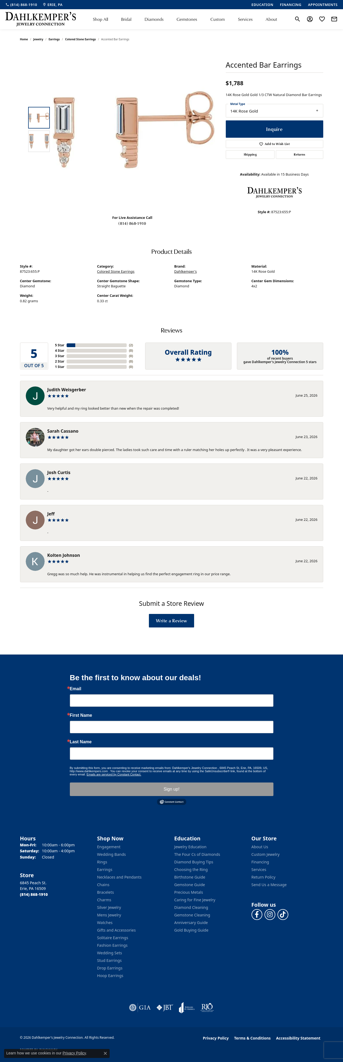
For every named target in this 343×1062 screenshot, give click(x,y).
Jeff (51, 514)
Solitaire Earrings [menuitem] (112, 937)
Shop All (100, 19)
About (271, 19)
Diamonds (154, 19)
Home (24, 39)
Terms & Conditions (252, 1038)
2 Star (59, 361)
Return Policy (263, 877)
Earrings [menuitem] (104, 869)
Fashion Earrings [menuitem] (112, 945)
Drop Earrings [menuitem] (110, 968)
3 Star (59, 356)
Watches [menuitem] (105, 922)
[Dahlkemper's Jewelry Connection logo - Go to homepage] (41, 19)
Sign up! (171, 789)
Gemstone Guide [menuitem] (189, 884)
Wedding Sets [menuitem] (109, 952)
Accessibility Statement (298, 1038)
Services (245, 19)
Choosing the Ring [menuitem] (191, 869)
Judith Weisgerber (66, 390)
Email (75, 689)
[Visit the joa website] (187, 1007)
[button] (297, 19)
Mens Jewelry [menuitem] (109, 915)
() (131, 345)
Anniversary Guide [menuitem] (191, 922)
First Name (81, 715)
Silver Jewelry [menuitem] (109, 907)
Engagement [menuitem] (108, 846)
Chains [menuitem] (103, 884)
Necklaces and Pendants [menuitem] (119, 877)
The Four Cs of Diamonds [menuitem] (197, 854)
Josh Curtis (58, 472)
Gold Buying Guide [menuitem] (191, 930)
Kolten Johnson (63, 555)
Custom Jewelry (265, 854)
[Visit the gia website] (140, 1007)
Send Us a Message (269, 884)
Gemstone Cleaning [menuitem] (192, 915)
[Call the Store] (34, 894)
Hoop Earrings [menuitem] (110, 975)
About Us (259, 846)
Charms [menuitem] (104, 899)
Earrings (54, 39)
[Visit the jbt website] (165, 1007)
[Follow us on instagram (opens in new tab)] (269, 914)
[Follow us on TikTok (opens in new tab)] (282, 914)
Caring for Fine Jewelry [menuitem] (194, 899)
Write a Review (171, 620)
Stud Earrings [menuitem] (109, 960)
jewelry (38, 39)
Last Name (81, 742)
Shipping (250, 154)
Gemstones (187, 19)
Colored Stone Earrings (80, 39)
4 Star (59, 350)
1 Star (59, 366)
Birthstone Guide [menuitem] (189, 877)
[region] (134, 129)
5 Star (59, 345)
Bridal (126, 19)
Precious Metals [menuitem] (188, 892)
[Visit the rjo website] (207, 1007)
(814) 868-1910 (132, 223)
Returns (299, 154)
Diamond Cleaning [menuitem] (191, 907)
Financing (260, 861)
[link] (21, 4)
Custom (217, 19)
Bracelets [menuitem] (105, 892)
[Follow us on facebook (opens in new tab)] (256, 914)
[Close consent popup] (105, 1053)
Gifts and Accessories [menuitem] (116, 930)
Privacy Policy (215, 1038)
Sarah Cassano (63, 431)
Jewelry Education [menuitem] (190, 846)
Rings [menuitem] (102, 861)
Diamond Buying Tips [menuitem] (193, 861)
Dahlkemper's (185, 271)
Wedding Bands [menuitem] (111, 854)
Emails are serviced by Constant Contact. (114, 774)
